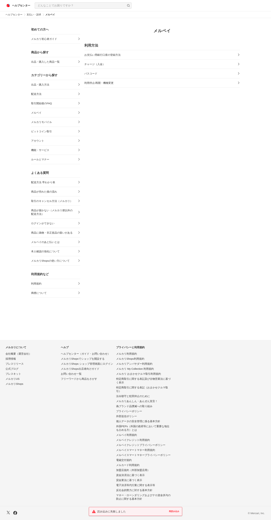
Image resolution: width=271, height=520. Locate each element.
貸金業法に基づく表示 (129, 480)
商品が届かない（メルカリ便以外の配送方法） (52, 212)
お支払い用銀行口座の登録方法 (102, 54)
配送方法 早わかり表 (43, 182)
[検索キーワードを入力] (80, 5)
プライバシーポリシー (129, 411)
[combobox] (83, 5)
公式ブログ (12, 368)
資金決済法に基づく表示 (130, 475)
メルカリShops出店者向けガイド (80, 368)
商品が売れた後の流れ (44, 191)
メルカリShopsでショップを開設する (83, 358)
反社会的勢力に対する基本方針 (134, 490)
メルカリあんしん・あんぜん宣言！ (137, 401)
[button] (128, 5)
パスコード (90, 73)
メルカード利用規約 (127, 465)
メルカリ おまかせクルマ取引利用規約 (138, 373)
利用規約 (36, 283)
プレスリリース (15, 363)
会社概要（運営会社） (18, 353)
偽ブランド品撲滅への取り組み (134, 406)
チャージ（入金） (94, 64)
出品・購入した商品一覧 (45, 61)
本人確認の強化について (45, 251)
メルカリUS (13, 378)
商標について (39, 292)
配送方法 (36, 93)
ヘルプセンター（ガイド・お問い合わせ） (85, 353)
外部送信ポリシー (126, 416)
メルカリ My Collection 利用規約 (135, 368)
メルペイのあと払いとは (45, 242)
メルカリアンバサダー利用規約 (134, 363)
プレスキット (13, 373)
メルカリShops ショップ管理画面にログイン (87, 363)
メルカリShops (14, 383)
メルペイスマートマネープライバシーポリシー (143, 455)
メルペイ (36, 112)
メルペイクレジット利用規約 (133, 439)
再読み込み (174, 511)
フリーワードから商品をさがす (79, 378)
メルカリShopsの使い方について (50, 260)
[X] (8, 512)
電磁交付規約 (124, 460)
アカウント (37, 140)
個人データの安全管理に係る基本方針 (138, 421)
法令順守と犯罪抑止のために (133, 396)
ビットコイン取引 (41, 131)
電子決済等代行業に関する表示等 (135, 485)
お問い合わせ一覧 (71, 373)
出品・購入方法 (40, 84)
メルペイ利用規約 (126, 434)
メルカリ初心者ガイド (44, 38)
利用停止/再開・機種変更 (99, 82)
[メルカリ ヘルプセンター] (18, 5)
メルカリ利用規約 (126, 353)
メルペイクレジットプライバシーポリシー (140, 444)
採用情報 (11, 358)
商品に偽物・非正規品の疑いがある (52, 232)
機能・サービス (40, 150)
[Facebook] (15, 513)
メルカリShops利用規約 (130, 358)
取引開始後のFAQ (41, 103)
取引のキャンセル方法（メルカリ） (52, 200)
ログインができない (42, 223)
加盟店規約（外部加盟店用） (133, 470)
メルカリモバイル (41, 122)
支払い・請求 (34, 14)
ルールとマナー (40, 159)
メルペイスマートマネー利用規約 (135, 449)
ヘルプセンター (14, 14)
